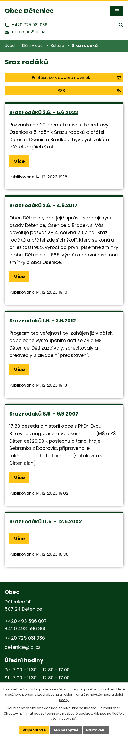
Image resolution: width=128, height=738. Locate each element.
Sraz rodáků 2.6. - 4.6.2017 (43, 205)
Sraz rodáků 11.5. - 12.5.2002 (45, 521)
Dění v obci (32, 45)
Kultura (57, 45)
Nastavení (96, 730)
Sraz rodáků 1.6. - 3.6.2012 (42, 320)
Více (19, 161)
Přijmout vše (34, 730)
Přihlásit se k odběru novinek (76, 77)
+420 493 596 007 (26, 621)
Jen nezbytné (65, 730)
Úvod (10, 45)
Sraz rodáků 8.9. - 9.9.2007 (43, 413)
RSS (89, 91)
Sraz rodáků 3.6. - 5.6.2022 (43, 112)
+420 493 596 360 (26, 628)
